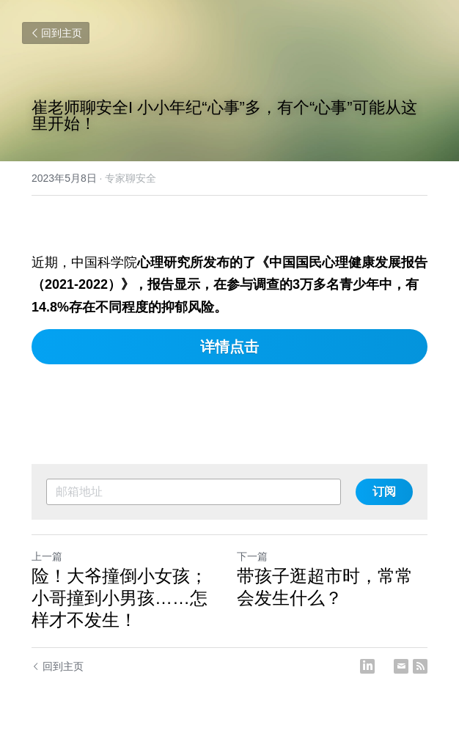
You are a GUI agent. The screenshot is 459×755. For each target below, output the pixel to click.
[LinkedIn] (367, 666)
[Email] (401, 666)
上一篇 (47, 556)
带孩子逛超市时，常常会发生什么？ (325, 587)
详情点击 (229, 347)
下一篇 (252, 556)
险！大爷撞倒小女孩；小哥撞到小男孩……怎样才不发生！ (120, 598)
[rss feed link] (420, 666)
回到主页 (55, 33)
